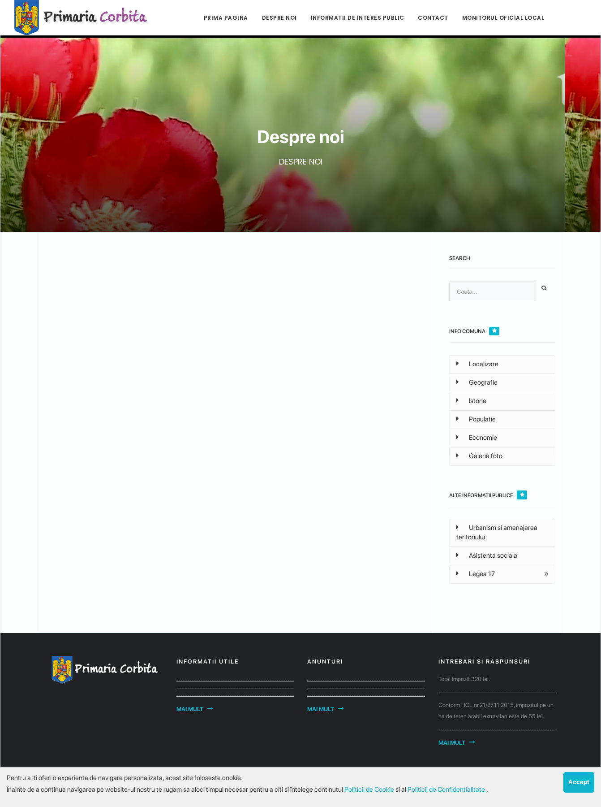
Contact (433, 18)
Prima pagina (226, 18)
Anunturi (325, 661)
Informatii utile (207, 661)
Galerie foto (479, 456)
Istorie (471, 401)
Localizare (477, 364)
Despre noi (279, 18)
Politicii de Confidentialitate (447, 789)
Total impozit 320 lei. (464, 679)
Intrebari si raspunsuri (484, 661)
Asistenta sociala (486, 555)
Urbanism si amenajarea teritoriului (496, 532)
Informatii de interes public (357, 18)
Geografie (477, 382)
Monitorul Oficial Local (503, 18)
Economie (476, 438)
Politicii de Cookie (369, 789)
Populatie (476, 419)
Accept (578, 781)
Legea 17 (475, 574)
